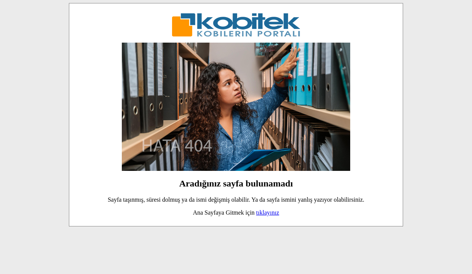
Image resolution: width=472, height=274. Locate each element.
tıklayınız (267, 212)
